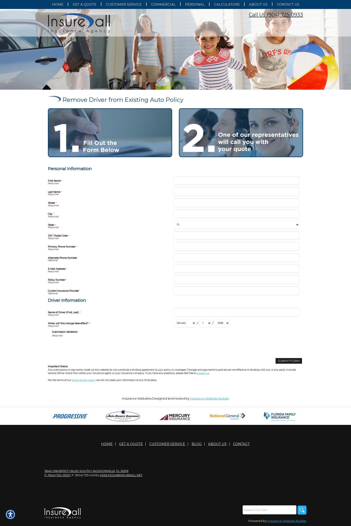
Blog (197, 444)
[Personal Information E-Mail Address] (236, 268)
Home (107, 444)
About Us (217, 444)
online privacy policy (84, 380)
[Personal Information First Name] (236, 180)
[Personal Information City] (236, 213)
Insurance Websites (137, 398)
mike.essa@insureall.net (121, 475)
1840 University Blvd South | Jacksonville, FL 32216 (86, 471)
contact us (203, 373)
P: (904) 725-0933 (57, 475)
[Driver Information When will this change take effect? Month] (184, 323)
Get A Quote (131, 444)
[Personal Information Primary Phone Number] (236, 246)
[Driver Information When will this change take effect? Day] (205, 323)
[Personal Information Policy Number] (236, 279)
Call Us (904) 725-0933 (276, 15)
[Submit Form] (289, 361)
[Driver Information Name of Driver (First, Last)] (236, 312)
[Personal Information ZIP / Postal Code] (236, 235)
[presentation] (86, 346)
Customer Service (167, 444)
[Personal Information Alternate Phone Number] (236, 257)
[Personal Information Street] (236, 202)
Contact (241, 444)
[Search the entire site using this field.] (269, 509)
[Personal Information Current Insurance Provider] (236, 290)
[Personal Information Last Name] (236, 191)
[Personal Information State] (236, 224)
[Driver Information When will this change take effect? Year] (221, 323)
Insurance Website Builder (209, 398)
